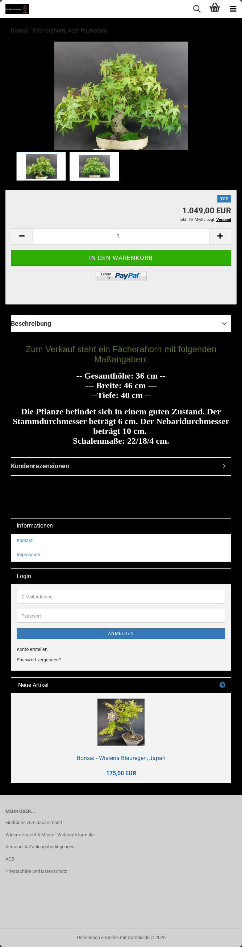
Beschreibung (31, 323)
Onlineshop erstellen (98, 937)
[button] (22, 236)
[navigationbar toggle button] (233, 9)
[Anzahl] (121, 236)
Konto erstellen (32, 649)
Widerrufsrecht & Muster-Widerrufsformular (50, 834)
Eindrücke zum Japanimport (33, 822)
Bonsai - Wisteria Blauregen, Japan (121, 758)
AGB (9, 859)
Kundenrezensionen (40, 466)
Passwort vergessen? (39, 659)
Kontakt (25, 540)
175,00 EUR (121, 773)
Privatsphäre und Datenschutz (36, 871)
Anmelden (121, 633)
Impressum (28, 554)
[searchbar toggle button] (197, 9)
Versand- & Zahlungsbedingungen (40, 846)
